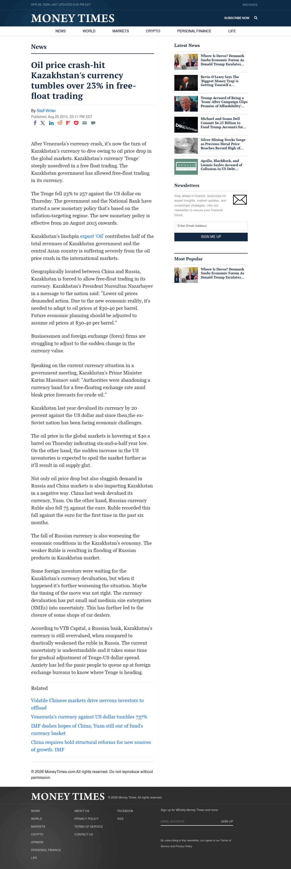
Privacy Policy (86, 819)
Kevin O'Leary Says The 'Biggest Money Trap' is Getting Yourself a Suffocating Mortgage (220, 82)
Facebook (125, 811)
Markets (120, 31)
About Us (81, 811)
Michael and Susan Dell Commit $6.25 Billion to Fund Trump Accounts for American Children (222, 124)
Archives (249, 5)
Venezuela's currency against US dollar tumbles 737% (89, 717)
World (89, 31)
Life (232, 31)
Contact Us (83, 834)
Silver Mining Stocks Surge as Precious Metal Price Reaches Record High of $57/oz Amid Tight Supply (223, 145)
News (61, 31)
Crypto (153, 31)
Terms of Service (88, 826)
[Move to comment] (93, 122)
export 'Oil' (92, 236)
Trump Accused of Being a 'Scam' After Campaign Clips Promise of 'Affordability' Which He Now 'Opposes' (224, 103)
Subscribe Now (236, 18)
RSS (120, 819)
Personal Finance (194, 31)
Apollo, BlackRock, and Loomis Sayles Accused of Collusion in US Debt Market (221, 166)
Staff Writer (46, 111)
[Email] (85, 122)
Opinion (37, 842)
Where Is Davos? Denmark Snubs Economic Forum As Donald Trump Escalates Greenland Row (222, 61)
